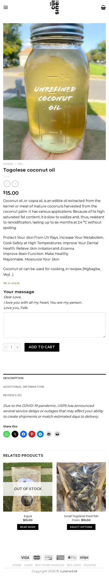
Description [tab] (13, 378)
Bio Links (74, 565)
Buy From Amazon (49, 565)
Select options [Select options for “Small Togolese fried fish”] (81, 527)
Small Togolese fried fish (81, 516)
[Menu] (5, 7)
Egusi (28, 516)
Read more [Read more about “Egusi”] (27, 527)
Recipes (90, 565)
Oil (20, 163)
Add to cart (42, 347)
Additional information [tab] (23, 386)
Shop (28, 565)
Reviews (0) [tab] (12, 395)
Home (8, 163)
